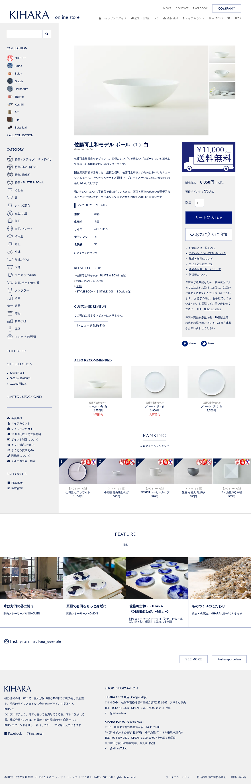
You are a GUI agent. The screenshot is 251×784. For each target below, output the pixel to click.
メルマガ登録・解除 (21, 461)
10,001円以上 (18, 383)
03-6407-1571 (120, 737)
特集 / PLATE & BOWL (89, 280)
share (189, 343)
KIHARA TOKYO (115, 721)
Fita (13, 120)
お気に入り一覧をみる (202, 247)
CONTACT (182, 8)
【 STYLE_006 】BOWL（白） (114, 291)
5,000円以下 (17, 373)
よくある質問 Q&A (20, 450)
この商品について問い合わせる (207, 253)
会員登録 (170, 18)
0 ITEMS (216, 18)
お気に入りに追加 (208, 234)
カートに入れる (209, 217)
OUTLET (16, 58)
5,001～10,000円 (20, 378)
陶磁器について (198, 274)
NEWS (167, 8)
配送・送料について (145, 18)
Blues (14, 66)
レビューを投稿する (91, 325)
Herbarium (17, 89)
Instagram (15, 488)
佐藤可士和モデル (87, 275)
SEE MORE (193, 659)
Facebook (15, 482)
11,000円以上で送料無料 (24, 434)
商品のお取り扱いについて (205, 269)
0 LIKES (234, 18)
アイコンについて (86, 253)
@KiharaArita (118, 713)
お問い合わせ (239, 777)
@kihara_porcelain (47, 642)
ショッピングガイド (113, 18)
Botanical (17, 127)
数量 (188, 202)
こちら (214, 322)
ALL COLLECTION (20, 135)
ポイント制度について (22, 439)
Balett (14, 73)
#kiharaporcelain (229, 659)
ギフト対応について (201, 263)
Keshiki (15, 104)
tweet (207, 343)
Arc (13, 112)
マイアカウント (193, 18)
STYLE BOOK (84, 291)
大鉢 (79, 286)
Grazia (15, 81)
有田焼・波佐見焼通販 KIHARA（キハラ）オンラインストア (44, 777)
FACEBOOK (200, 8)
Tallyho (15, 96)
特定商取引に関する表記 (211, 777)
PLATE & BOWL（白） (114, 275)
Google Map (138, 697)
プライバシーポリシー (179, 777)
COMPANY (226, 8)
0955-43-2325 (212, 309)
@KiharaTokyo (118, 748)
